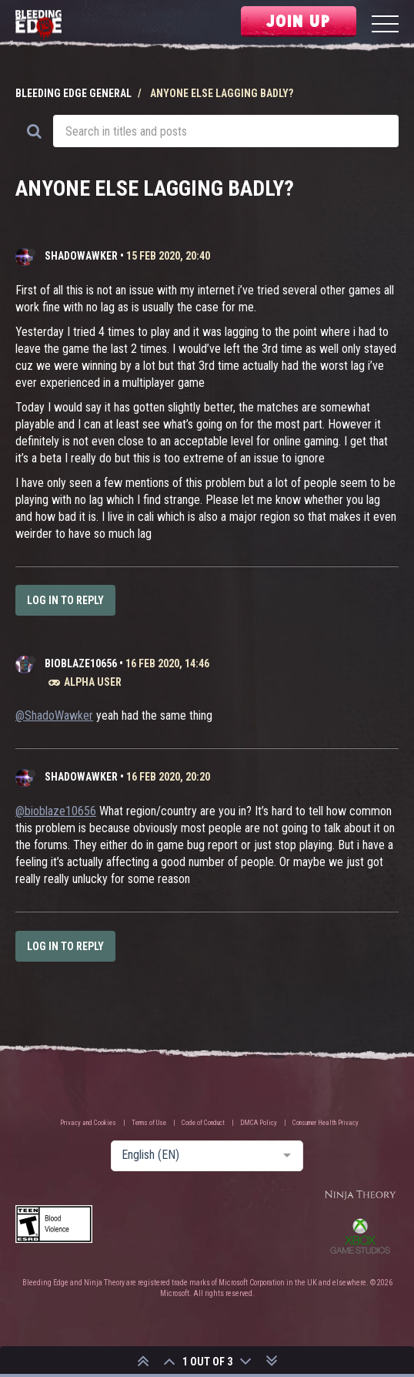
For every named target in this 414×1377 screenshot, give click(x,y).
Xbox (360, 1236)
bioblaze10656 (81, 663)
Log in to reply (65, 600)
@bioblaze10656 (55, 811)
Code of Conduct (203, 1123)
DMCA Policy (258, 1123)
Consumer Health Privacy (325, 1123)
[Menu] (385, 26)
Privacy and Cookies (88, 1123)
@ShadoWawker (54, 715)
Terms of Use (149, 1123)
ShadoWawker (81, 256)
